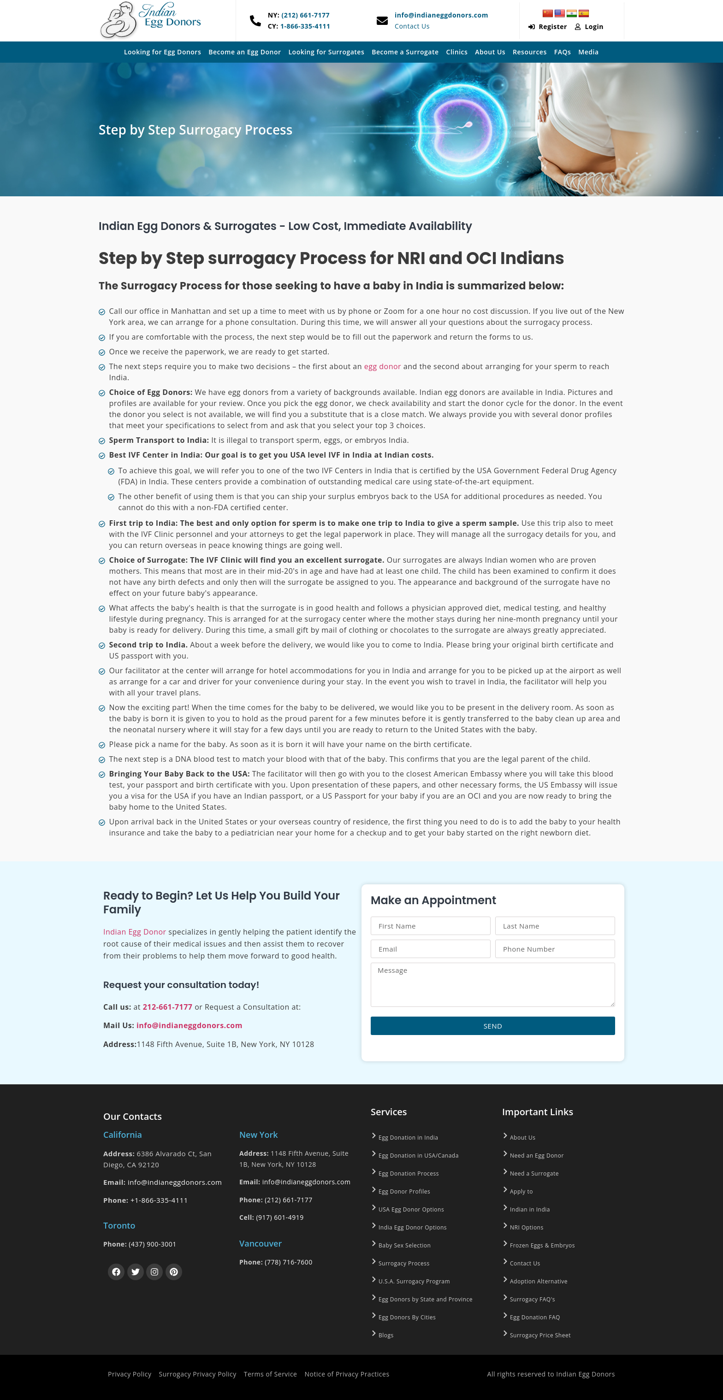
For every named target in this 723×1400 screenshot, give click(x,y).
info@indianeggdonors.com (441, 15)
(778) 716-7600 (288, 1262)
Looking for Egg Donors (162, 51)
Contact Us (412, 26)
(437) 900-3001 (152, 1244)
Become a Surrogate (405, 51)
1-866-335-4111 (305, 26)
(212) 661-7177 (304, 15)
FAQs (562, 51)
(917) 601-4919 (279, 1217)
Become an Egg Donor (244, 51)
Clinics (457, 51)
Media (588, 51)
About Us (490, 51)
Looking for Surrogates (327, 51)
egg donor (382, 366)
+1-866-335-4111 (159, 1200)
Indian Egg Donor (134, 932)
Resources (530, 51)
